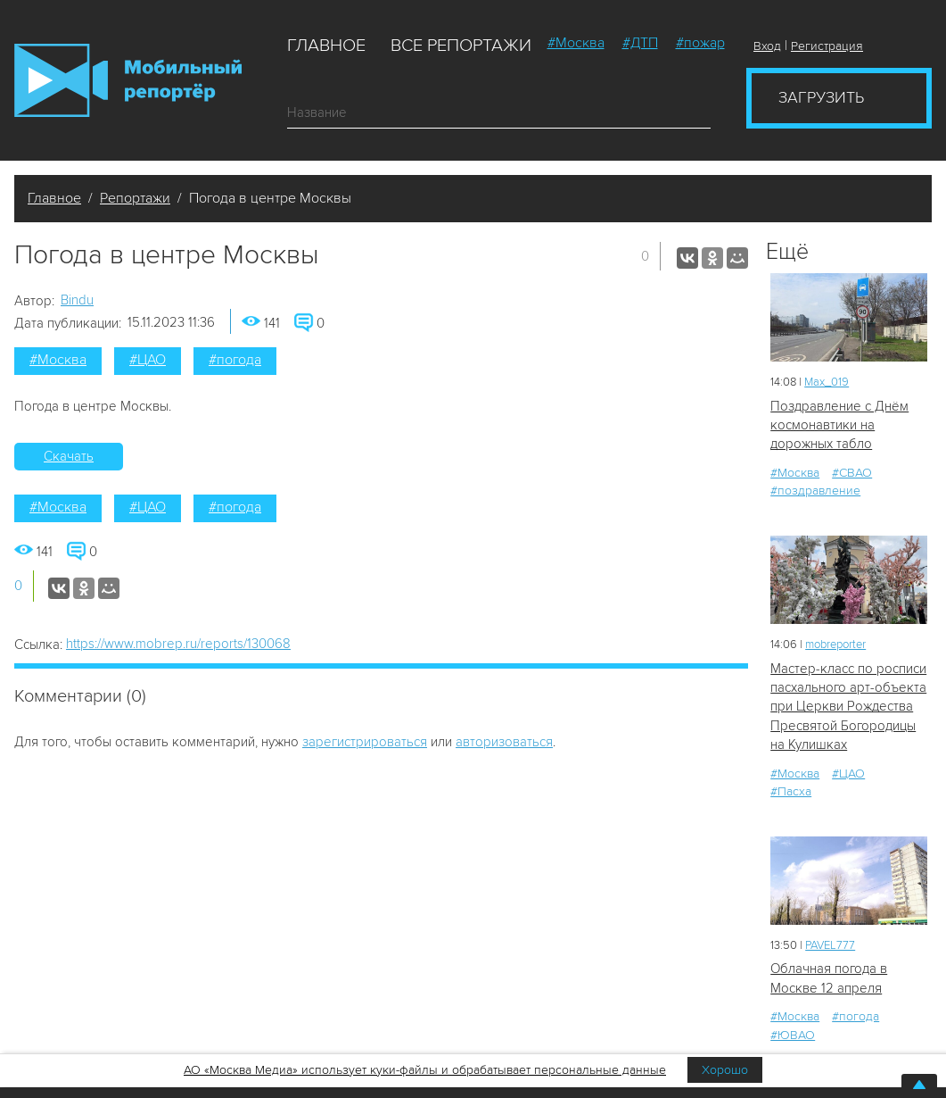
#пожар (700, 43)
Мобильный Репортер (128, 80)
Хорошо (725, 1069)
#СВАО (852, 472)
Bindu (77, 300)
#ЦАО (147, 360)
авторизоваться (504, 742)
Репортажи (135, 198)
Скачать (69, 456)
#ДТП (640, 43)
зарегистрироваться (364, 742)
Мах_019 (826, 382)
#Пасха (790, 791)
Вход (767, 46)
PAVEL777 (830, 945)
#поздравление (815, 490)
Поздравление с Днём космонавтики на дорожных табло (839, 425)
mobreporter (835, 644)
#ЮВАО (792, 1035)
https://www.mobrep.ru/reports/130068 (178, 644)
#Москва (576, 43)
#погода (235, 360)
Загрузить (821, 97)
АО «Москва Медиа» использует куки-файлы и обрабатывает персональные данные (425, 1069)
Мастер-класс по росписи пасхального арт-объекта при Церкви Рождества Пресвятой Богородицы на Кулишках (848, 707)
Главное (326, 45)
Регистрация (827, 46)
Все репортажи (461, 45)
